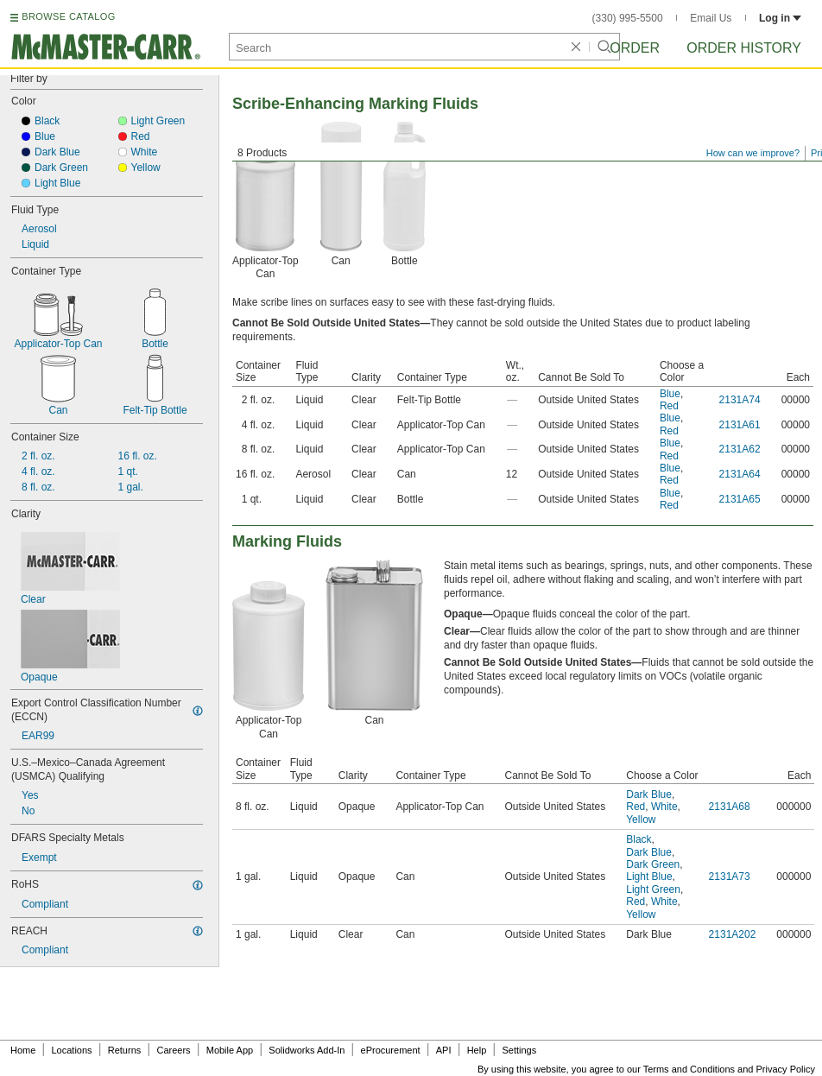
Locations (72, 1050)
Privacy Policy (785, 1069)
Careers (173, 1050)
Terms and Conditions (689, 1069)
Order (635, 48)
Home (22, 1050)
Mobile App (229, 1050)
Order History (743, 48)
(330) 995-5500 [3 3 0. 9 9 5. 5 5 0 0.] (627, 18)
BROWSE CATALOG (68, 16)
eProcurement (390, 1050)
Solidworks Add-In (307, 1050)
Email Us (710, 18)
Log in (780, 18)
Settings (519, 1050)
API (444, 1050)
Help (477, 1050)
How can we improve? (753, 153)
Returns (125, 1050)
